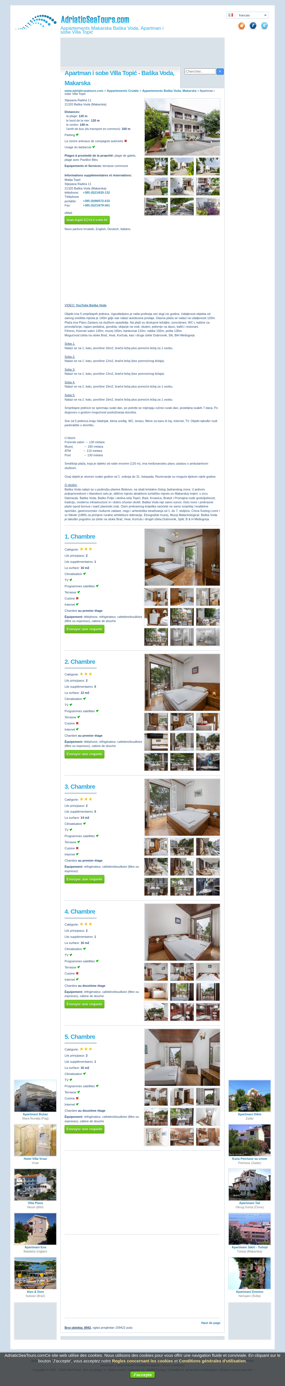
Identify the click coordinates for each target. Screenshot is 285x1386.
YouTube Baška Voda (91, 305)
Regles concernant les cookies (142, 1360)
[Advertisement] (142, 52)
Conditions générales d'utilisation (212, 1360)
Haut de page (210, 1323)
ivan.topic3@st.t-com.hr (87, 220)
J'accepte (142, 1374)
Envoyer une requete (84, 629)
